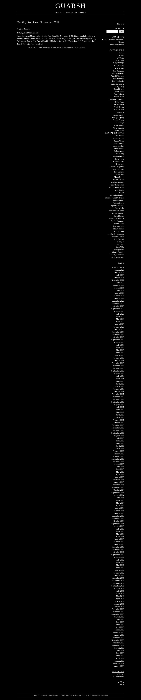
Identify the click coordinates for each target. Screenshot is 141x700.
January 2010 (119, 635)
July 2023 (120, 275)
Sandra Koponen (117, 221)
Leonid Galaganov (117, 167)
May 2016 (120, 443)
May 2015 (120, 472)
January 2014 (119, 513)
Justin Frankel (118, 156)
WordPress (52, 695)
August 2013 (119, 526)
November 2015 (118, 459)
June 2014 (120, 500)
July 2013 (120, 529)
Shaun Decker (118, 229)
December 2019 (118, 332)
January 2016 (119, 454)
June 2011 (120, 593)
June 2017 (120, 410)
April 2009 (120, 658)
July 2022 (120, 283)
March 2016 (119, 448)
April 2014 (120, 505)
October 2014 (118, 490)
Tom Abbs (120, 247)
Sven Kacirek (119, 239)
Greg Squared (118, 128)
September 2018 (117, 371)
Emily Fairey (119, 107)
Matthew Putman (117, 182)
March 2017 (119, 417)
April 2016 (120, 446)
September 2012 (117, 555)
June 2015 (120, 469)
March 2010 (119, 630)
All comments (118, 677)
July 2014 (120, 498)
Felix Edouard (118, 110)
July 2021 (120, 291)
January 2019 (119, 360)
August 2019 (119, 342)
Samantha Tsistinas (116, 218)
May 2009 (120, 656)
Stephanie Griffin (117, 237)
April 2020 (120, 322)
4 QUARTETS (118, 60)
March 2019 (119, 355)
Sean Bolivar (119, 224)
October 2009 (118, 643)
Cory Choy (119, 86)
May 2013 (120, 534)
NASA (121, 192)
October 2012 (118, 552)
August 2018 (119, 373)
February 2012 (118, 573)
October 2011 (119, 583)
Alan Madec (119, 68)
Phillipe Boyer (118, 203)
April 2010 (120, 627)
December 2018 (118, 363)
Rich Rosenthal (118, 213)
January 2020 (119, 329)
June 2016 (120, 441)
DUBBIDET (119, 104)
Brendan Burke (49, 47)
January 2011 (119, 606)
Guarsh (70, 5)
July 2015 (120, 467)
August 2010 (119, 617)
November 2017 (118, 397)
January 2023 (119, 278)
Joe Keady (120, 154)
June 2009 (120, 653)
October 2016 (118, 430)
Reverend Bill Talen (116, 211)
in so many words (117, 45)
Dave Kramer (119, 92)
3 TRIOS (120, 58)
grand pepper (119, 125)
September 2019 (117, 340)
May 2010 (120, 625)
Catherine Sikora (117, 84)
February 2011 (118, 604)
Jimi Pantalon (118, 148)
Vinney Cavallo (118, 252)
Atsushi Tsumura (117, 76)
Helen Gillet (119, 130)
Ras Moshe (119, 208)
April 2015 (120, 474)
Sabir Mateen (119, 216)
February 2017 (118, 420)
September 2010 (117, 614)
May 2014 (120, 503)
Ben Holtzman (118, 79)
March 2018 (119, 386)
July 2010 (120, 619)
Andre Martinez (118, 73)
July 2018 (120, 376)
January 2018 (119, 391)
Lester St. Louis (118, 169)
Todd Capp (120, 244)
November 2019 (118, 334)
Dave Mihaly (119, 94)
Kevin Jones (119, 159)
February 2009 (118, 663)
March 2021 (119, 293)
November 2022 (118, 280)
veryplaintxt (67, 695)
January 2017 (119, 423)
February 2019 (118, 358)
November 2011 (118, 580)
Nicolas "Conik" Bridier (114, 198)
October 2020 (118, 306)
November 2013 (118, 518)
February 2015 (118, 480)
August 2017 (119, 404)
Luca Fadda (119, 174)
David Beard (119, 97)
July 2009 (120, 650)
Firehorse (120, 112)
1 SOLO (121, 53)
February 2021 (118, 296)
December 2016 (118, 425)
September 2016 (117, 433)
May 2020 (120, 319)
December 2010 (118, 609)
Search (119, 28)
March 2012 (119, 570)
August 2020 (119, 311)
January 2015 (119, 482)
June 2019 (120, 347)
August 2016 (119, 436)
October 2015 (118, 461)
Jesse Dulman (118, 143)
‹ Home (120, 24)
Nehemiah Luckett (117, 195)
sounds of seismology (115, 234)
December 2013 (118, 516)
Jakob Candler (118, 138)
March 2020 (119, 324)
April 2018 (120, 384)
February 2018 (118, 389)
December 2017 (118, 394)
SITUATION (119, 231)
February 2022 (118, 285)
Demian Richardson (116, 99)
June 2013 (120, 531)
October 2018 (118, 368)
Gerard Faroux (118, 120)
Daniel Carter (119, 89)
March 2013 (119, 539)
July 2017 (120, 407)
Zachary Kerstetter (117, 255)
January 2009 (119, 666)
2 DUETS (39, 47)
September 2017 (117, 402)
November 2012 (118, 549)
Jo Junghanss (119, 151)
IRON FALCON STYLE (65, 47)
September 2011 (118, 586)
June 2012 (120, 562)
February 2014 (118, 511)
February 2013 (118, 542)
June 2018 (120, 378)
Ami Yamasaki (118, 71)
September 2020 (117, 309)
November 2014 (118, 487)
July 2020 (120, 314)
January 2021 (119, 298)
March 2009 (119, 661)
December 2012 (118, 547)
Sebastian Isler (118, 226)
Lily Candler (119, 172)
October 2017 (118, 399)
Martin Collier (118, 180)
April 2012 (120, 568)
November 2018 (118, 366)
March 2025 (119, 270)
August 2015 (119, 464)
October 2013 (118, 521)
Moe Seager (119, 190)
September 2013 (117, 523)
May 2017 (120, 412)
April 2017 (120, 415)
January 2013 (119, 544)
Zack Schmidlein (117, 257)
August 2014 (119, 495)
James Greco (119, 141)
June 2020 (120, 316)
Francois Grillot (118, 115)
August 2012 (119, 557)
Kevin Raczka (118, 161)
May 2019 (120, 350)
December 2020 (118, 301)
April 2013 (120, 536)
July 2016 (120, 438)
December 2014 (118, 485)
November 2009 (118, 640)
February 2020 (118, 327)
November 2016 (118, 428)
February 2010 (118, 632)
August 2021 (119, 288)
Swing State (23, 29)
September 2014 (117, 493)
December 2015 (118, 456)
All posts (120, 674)
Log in (121, 685)
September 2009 (117, 645)
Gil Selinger (119, 123)
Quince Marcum (117, 205)
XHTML (100, 695)
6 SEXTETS (119, 66)
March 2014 (119, 508)
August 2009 (119, 648)
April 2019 (120, 353)
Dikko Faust (119, 102)
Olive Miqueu (118, 200)
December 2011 (118, 578)
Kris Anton (119, 164)
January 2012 (119, 575)
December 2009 (118, 638)
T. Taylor (120, 242)
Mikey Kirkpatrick (116, 185)
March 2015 (119, 477)
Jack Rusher (119, 135)
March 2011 (119, 601)
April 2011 (120, 599)
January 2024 (119, 272)
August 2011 (119, 588)
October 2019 (118, 337)
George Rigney (118, 117)
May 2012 (120, 565)
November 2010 (118, 612)
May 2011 (120, 596)
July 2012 (120, 560)
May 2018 (120, 381)
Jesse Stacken (118, 146)
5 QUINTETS (118, 63)
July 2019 (120, 345)
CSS (106, 695)
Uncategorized (118, 250)
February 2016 (118, 451)
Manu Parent (119, 177)
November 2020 (118, 303)
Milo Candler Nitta (116, 187)
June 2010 (120, 622)
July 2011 (120, 591)
